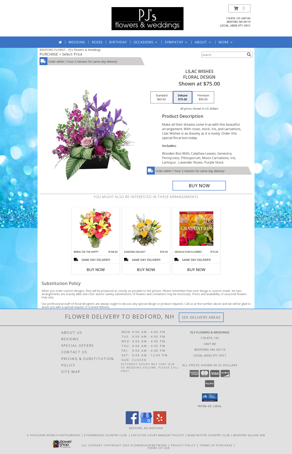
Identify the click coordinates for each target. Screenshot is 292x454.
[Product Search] (223, 55)
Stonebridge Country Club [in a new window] (106, 435)
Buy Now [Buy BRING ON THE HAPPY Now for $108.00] (96, 269)
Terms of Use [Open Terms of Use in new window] (158, 448)
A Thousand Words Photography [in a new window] (54, 435)
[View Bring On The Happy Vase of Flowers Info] (96, 228)
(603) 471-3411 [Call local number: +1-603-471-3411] (240, 25)
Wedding (77, 42)
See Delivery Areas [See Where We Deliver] (201, 317)
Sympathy (176, 42)
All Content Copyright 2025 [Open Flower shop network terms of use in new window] (106, 445)
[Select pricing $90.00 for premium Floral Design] (203, 97)
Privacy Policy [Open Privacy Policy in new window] (183, 445)
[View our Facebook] (132, 423)
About (203, 42)
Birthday (118, 42)
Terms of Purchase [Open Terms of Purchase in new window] (216, 445)
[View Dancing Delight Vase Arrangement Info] (146, 228)
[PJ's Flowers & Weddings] (148, 18)
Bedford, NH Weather (146, 428)
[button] (239, 8)
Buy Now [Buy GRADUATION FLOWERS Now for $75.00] (196, 269)
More (226, 42)
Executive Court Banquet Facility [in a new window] (158, 435)
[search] (249, 54)
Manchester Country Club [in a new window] (209, 435)
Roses (97, 42)
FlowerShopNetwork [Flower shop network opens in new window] (149, 445)
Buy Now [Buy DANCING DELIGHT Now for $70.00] (146, 269)
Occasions (146, 42)
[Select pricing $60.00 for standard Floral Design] (162, 97)
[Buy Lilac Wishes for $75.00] (199, 186)
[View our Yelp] (159, 423)
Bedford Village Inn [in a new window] (249, 435)
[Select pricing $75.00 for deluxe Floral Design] (183, 97)
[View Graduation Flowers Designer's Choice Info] (196, 228)
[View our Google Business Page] (146, 423)
